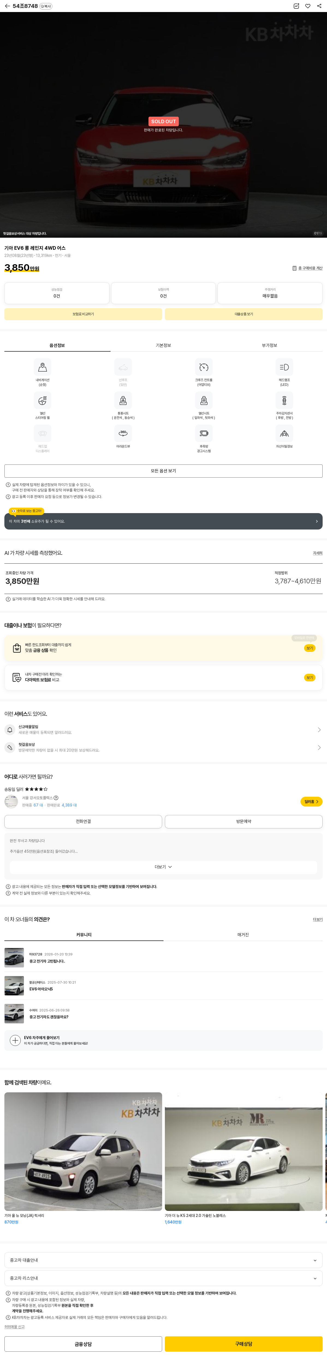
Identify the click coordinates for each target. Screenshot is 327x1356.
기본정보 (163, 345)
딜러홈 (309, 801)
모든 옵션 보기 (163, 470)
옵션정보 (57, 345)
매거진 (243, 934)
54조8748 (32, 6)
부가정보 (269, 345)
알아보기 (163, 648)
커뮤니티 (84, 934)
